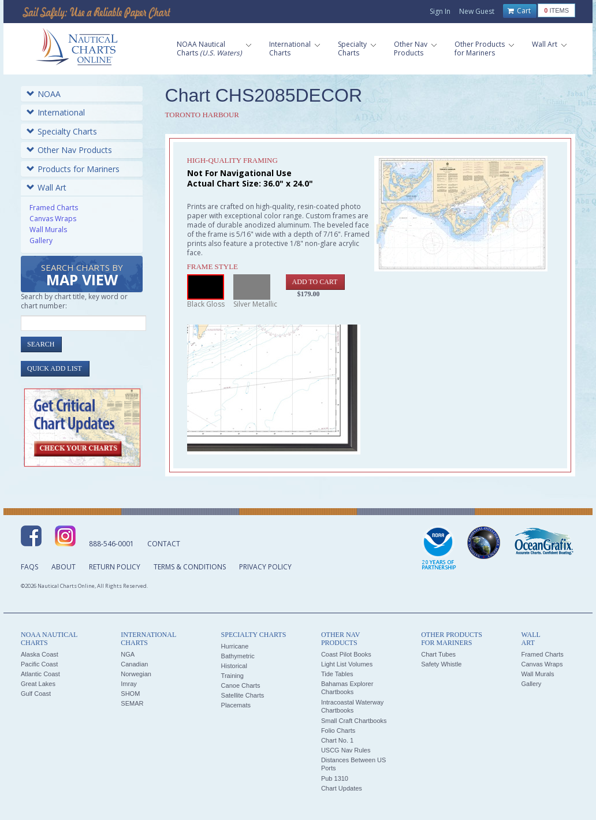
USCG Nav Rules (346, 750)
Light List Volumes (346, 664)
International (56, 112)
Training (232, 675)
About (63, 567)
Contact (163, 544)
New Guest (476, 11)
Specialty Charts (62, 131)
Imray (129, 683)
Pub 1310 (334, 778)
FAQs (29, 567)
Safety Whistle (441, 664)
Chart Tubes (438, 654)
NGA (128, 654)
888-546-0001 (111, 544)
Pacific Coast (39, 664)
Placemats (236, 705)
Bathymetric (238, 656)
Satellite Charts (243, 695)
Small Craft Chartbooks (354, 720)
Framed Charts (53, 208)
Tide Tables (337, 673)
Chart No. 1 (337, 740)
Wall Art (46, 187)
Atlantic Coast (40, 673)
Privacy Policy (265, 567)
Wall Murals (48, 229)
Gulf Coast (36, 693)
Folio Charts (338, 730)
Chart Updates (341, 788)
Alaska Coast (39, 654)
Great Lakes (38, 683)
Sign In (440, 11)
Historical (234, 665)
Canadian (134, 664)
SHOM (130, 693)
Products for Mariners (73, 168)
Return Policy (114, 567)
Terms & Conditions (190, 567)
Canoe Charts (240, 685)
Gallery (41, 240)
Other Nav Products (69, 149)
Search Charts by (82, 276)
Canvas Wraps (52, 218)
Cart (519, 11)
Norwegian (136, 673)
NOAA (44, 93)
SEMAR (132, 703)
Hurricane (235, 646)
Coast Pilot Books (346, 654)
